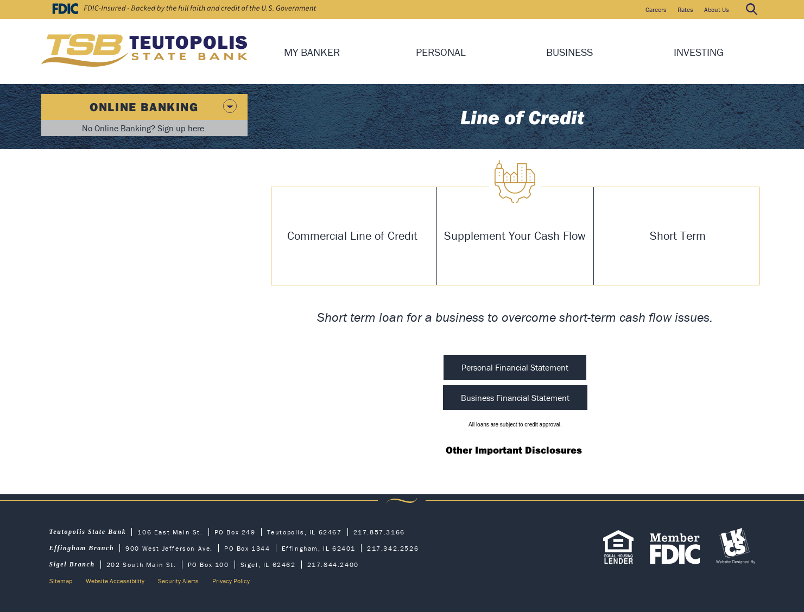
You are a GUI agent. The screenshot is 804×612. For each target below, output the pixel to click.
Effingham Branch (82, 548)
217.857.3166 (379, 532)
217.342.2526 (393, 548)
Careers (656, 9)
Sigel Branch (72, 564)
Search (751, 9)
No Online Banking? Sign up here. (144, 128)
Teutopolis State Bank (87, 532)
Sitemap (60, 581)
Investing (699, 52)
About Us (716, 9)
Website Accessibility (115, 581)
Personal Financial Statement (514, 367)
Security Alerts (178, 581)
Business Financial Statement (515, 397)
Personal (441, 52)
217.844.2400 (333, 564)
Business (569, 52)
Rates (685, 9)
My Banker (312, 52)
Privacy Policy (231, 581)
